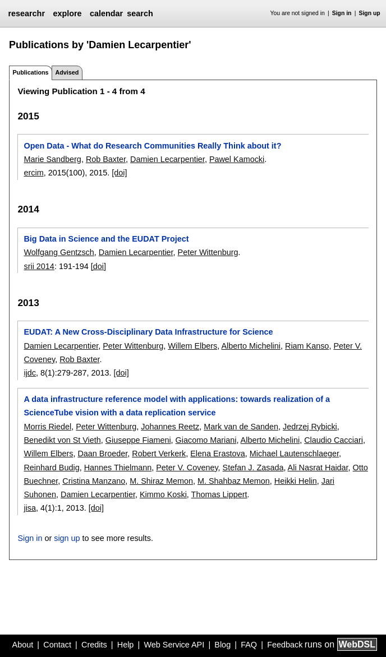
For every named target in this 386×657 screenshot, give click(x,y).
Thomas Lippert (219, 494)
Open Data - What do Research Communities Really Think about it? (152, 145)
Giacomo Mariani (206, 440)
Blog (222, 644)
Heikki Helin (295, 480)
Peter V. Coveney (187, 467)
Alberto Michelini (251, 345)
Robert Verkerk (159, 453)
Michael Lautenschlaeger (294, 453)
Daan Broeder (102, 453)
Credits (94, 644)
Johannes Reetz (170, 426)
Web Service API (174, 644)
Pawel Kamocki (236, 159)
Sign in (342, 13)
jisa (30, 507)
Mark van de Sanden (241, 426)
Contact (57, 644)
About (23, 644)
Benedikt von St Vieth (62, 440)
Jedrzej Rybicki (310, 426)
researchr (26, 13)
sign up (67, 538)
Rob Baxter (106, 159)
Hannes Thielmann (118, 467)
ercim (33, 172)
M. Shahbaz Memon (233, 480)
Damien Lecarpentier (167, 159)
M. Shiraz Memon (161, 480)
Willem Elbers (192, 345)
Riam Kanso (307, 345)
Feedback (284, 644)
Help (125, 644)
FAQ (249, 644)
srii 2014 (39, 266)
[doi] (119, 172)
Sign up (369, 13)
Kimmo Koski (163, 494)
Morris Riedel (47, 426)
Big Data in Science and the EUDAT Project (106, 238)
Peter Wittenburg (208, 252)
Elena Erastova (217, 453)
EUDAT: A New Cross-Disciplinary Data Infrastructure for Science (148, 331)
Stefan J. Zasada (253, 467)
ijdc (30, 372)
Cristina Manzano (93, 480)
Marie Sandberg (52, 159)
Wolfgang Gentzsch (59, 252)
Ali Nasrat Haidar (318, 467)
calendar (106, 13)
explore (67, 13)
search (140, 13)
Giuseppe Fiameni (138, 440)
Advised (67, 72)
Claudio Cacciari (333, 440)
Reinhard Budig (51, 467)
